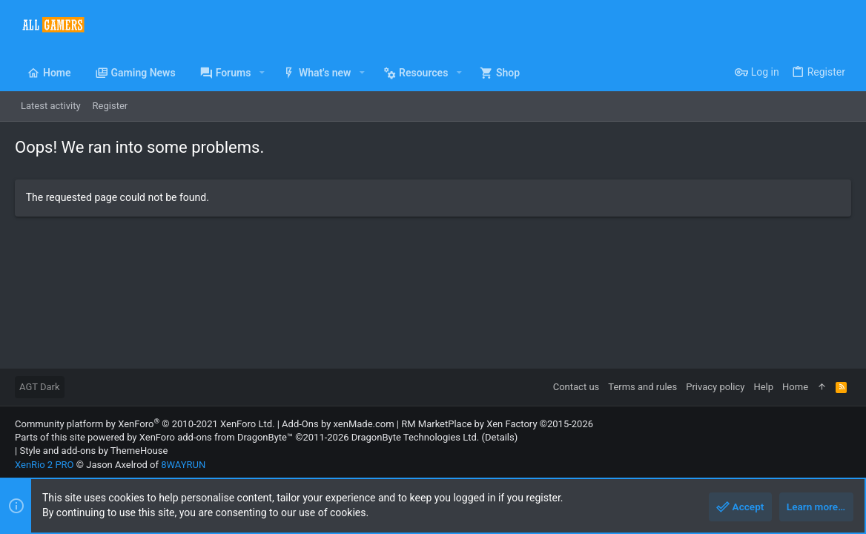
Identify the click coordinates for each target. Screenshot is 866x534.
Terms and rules (642, 386)
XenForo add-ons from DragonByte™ (216, 437)
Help (763, 386)
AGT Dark (39, 386)
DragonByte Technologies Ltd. (415, 437)
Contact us (576, 386)
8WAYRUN (183, 464)
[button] (261, 73)
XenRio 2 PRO (44, 464)
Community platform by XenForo (144, 423)
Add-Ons (300, 423)
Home (795, 386)
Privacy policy (715, 386)
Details (500, 437)
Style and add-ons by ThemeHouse (93, 450)
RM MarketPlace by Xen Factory (497, 423)
